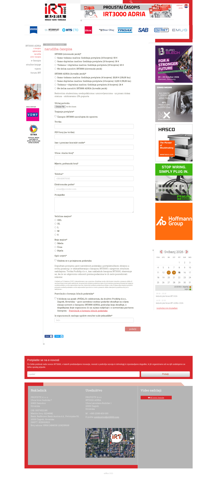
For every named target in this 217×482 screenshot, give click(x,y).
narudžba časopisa (57, 44)
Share (47, 336)
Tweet (57, 336)
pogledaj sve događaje (167, 308)
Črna (58, 247)
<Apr (161, 252)
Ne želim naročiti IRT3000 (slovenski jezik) (78, 68)
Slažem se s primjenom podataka (73, 260)
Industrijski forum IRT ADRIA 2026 (169, 303)
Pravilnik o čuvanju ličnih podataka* (74, 293)
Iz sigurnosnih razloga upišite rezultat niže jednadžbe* (83, 315)
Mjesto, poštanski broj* (66, 163)
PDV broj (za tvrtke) (64, 132)
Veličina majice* (63, 216)
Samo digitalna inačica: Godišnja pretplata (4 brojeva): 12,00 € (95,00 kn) (93, 81)
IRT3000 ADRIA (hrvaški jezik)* (70, 73)
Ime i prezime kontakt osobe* (70, 142)
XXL (58, 220)
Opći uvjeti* (61, 255)
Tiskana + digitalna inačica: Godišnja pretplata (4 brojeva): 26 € (89, 84)
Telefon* (59, 173)
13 (169, 272)
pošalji (132, 329)
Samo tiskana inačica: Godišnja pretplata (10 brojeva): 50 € (86, 57)
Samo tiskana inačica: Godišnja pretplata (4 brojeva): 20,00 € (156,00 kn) (93, 77)
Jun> (186, 252)
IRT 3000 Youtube (157, 397)
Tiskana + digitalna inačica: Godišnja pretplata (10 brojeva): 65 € (89, 65)
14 (174, 272)
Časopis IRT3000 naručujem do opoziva (76, 116)
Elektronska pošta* (65, 184)
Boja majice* (61, 239)
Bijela (59, 250)
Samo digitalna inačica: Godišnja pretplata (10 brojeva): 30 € (87, 61)
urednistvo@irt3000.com (106, 417)
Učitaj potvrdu (62, 103)
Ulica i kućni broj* (64, 153)
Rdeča (59, 243)
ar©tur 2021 (108, 473)
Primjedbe (60, 194)
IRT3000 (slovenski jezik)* (68, 54)
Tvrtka (58, 121)
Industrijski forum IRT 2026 (166, 296)
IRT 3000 (56, 13)
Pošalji (165, 374)
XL (57, 223)
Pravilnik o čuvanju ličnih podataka (88, 310)
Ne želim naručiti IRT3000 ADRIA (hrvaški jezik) (81, 88)
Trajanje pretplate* (64, 111)
